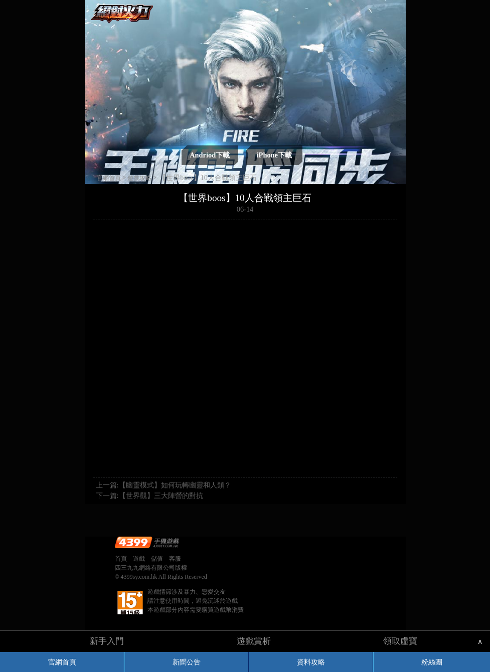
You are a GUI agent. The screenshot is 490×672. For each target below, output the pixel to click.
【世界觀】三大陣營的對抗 (161, 495)
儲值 (157, 558)
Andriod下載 (210, 155)
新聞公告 (187, 662)
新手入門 (107, 641)
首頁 (121, 558)
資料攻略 (311, 662)
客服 (175, 558)
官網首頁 (62, 662)
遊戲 (139, 558)
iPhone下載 (274, 155)
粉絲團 (431, 662)
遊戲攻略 (139, 178)
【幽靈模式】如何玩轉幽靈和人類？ (175, 485)
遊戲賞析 (254, 641)
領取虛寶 (400, 641)
